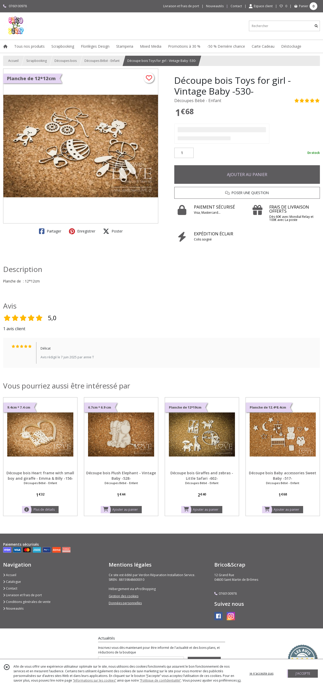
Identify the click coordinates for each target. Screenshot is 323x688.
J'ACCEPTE (303, 673)
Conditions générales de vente (27, 602)
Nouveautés (13, 608)
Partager (50, 231)
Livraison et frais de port (22, 595)
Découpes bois (65, 61)
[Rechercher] (316, 26)
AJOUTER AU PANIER (247, 174)
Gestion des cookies (123, 596)
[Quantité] (184, 153)
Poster (113, 231)
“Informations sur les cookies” (94, 680)
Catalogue (12, 581)
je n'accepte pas (261, 673)
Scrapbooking (36, 61)
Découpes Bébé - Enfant (102, 61)
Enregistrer (82, 231)
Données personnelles (125, 603)
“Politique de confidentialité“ (160, 680)
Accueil (13, 61)
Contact (236, 6)
